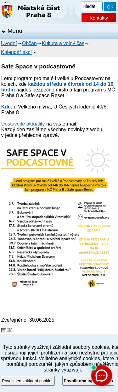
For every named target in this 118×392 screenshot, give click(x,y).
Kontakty (99, 17)
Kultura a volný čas (63, 43)
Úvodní (9, 43)
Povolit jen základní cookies (27, 380)
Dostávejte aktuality (23, 123)
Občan (29, 43)
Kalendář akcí (16, 52)
